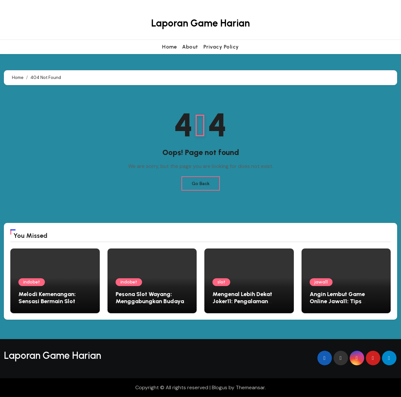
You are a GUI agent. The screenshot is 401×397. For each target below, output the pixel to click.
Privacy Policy (221, 47)
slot (221, 282)
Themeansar (250, 387)
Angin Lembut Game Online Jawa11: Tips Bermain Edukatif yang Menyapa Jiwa (341, 305)
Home (169, 47)
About (190, 47)
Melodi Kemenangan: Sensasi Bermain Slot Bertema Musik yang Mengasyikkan (47, 305)
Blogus (219, 387)
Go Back (201, 183)
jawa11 (321, 282)
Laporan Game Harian (200, 23)
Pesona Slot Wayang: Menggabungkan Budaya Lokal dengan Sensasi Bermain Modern (150, 305)
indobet (31, 282)
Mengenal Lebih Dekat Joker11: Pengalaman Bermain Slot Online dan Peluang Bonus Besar (245, 305)
